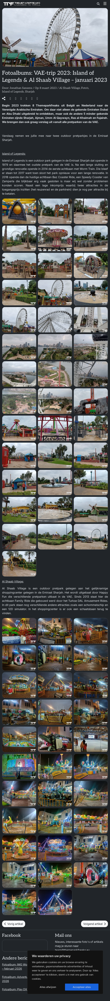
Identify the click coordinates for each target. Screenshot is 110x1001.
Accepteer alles (82, 986)
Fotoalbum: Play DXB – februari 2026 (25, 989)
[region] (65, 972)
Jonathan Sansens (21, 88)
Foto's (84, 88)
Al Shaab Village (69, 88)
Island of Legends (13, 91)
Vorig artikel (13, 924)
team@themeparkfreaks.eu (72, 950)
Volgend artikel (94, 924)
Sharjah (30, 91)
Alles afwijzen (48, 986)
